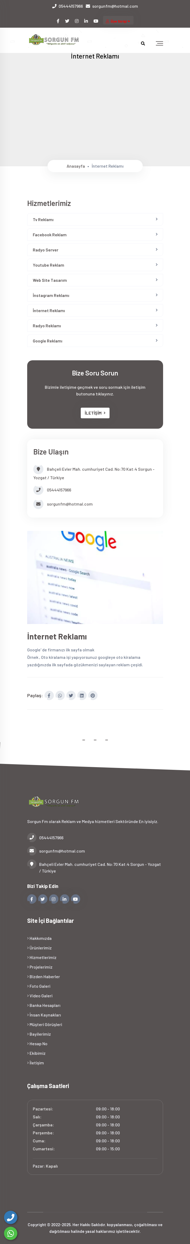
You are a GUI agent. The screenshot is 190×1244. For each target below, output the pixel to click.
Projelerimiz (39, 966)
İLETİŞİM (95, 412)
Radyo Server (45, 249)
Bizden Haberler (43, 976)
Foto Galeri (38, 985)
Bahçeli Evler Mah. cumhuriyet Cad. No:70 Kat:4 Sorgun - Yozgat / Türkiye (94, 867)
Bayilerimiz (39, 1033)
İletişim (35, 1062)
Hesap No (37, 1043)
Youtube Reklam (48, 264)
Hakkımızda (39, 937)
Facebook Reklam (50, 234)
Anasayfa (76, 165)
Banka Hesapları (43, 1004)
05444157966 (71, 6)
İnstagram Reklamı (51, 295)
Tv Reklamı (43, 219)
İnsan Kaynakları (44, 1014)
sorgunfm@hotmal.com (115, 6)
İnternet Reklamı (49, 310)
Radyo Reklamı (47, 325)
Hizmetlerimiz (41, 957)
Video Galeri (39, 995)
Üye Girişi (118, 21)
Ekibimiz (36, 1052)
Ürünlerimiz (39, 947)
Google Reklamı (47, 340)
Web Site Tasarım (50, 280)
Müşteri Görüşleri (44, 1024)
